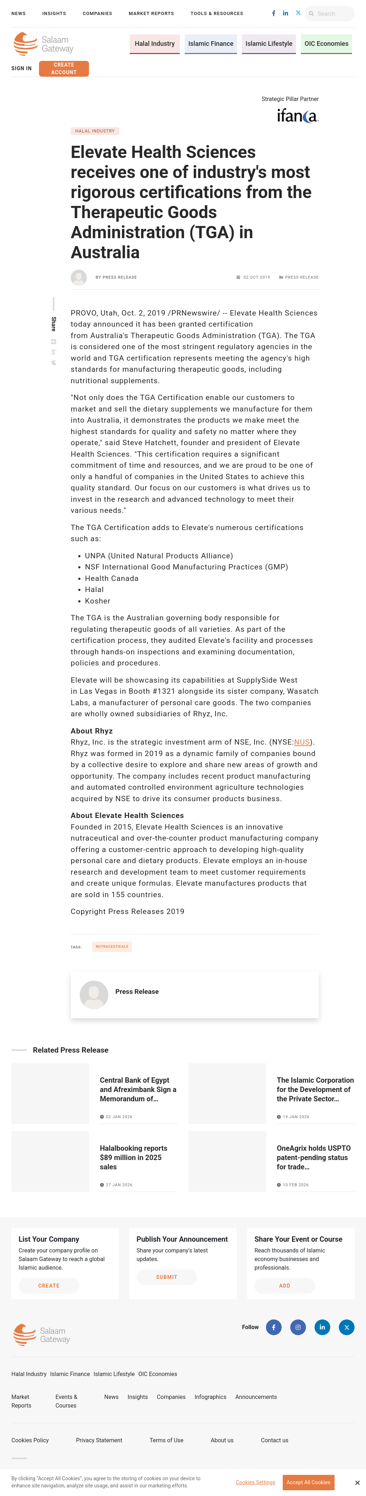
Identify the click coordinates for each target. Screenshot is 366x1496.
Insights (54, 13)
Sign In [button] (21, 68)
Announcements (256, 1397)
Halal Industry (155, 43)
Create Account (64, 68)
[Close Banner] (357, 1484)
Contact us (274, 1440)
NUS (302, 742)
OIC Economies (326, 43)
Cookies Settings (255, 1484)
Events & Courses (66, 1401)
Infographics (210, 1397)
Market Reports (151, 13)
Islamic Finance (210, 43)
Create (49, 1286)
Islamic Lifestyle (269, 43)
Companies (97, 13)
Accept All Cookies (309, 1484)
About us (222, 1440)
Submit (167, 1277)
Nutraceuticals (112, 946)
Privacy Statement (99, 1440)
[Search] (336, 13)
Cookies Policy (30, 1440)
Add (285, 1286)
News (18, 13)
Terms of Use (167, 1440)
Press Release (120, 277)
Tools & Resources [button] (217, 13)
